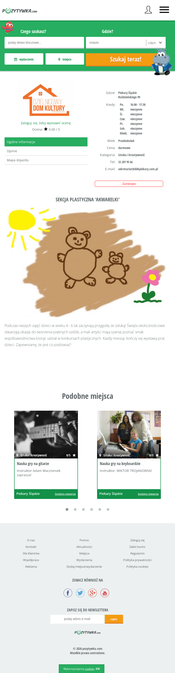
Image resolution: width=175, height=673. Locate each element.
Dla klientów (31, 553)
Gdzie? (107, 31)
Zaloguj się (137, 540)
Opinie (12, 151)
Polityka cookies (137, 566)
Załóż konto (137, 547)
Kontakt (31, 547)
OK (98, 669)
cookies (89, 669)
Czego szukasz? (33, 31)
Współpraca (31, 560)
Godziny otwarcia (65, 494)
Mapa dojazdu (18, 160)
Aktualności (84, 547)
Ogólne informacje (21, 142)
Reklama (31, 566)
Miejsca (84, 553)
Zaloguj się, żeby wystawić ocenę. (46, 123)
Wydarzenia (84, 560)
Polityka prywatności (137, 560)
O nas (31, 540)
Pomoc (84, 540)
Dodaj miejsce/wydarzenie (84, 566)
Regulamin (137, 553)
